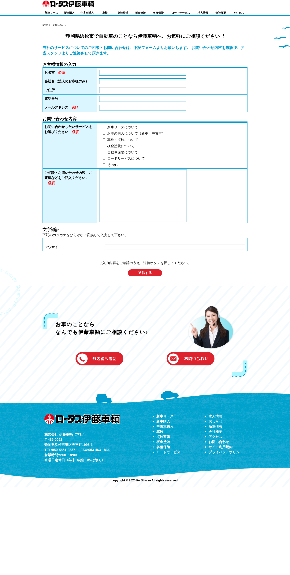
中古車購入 (87, 12)
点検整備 (122, 12)
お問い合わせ (219, 529)
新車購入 (69, 12)
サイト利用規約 (220, 534)
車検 (105, 12)
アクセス (238, 12)
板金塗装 (140, 12)
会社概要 (220, 12)
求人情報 (203, 12)
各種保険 (158, 12)
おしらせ (215, 509)
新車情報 (215, 514)
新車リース (51, 12)
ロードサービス (180, 12)
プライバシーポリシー (226, 540)
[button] (205, 4)
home (45, 112)
